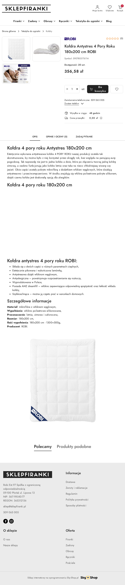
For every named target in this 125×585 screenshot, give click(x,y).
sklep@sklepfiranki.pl (14, 506)
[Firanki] (19, 21)
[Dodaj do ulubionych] (116, 89)
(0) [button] (121, 38)
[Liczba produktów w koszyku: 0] (120, 8)
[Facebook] (5, 521)
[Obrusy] (50, 21)
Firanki (69, 539)
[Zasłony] (34, 21)
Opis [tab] (35, 136)
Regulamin (71, 494)
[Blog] (109, 21)
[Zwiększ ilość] (77, 89)
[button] (16, 48)
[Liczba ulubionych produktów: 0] (110, 8)
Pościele (70, 563)
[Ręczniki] (65, 21)
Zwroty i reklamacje (76, 488)
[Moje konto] (97, 8)
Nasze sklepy (10, 545)
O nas (6, 539)
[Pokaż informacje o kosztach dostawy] (101, 118)
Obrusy (70, 551)
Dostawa (70, 482)
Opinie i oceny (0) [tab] (57, 136)
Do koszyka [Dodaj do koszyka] (98, 89)
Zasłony (70, 545)
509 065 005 (11, 512)
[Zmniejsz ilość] (67, 89)
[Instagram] (11, 521)
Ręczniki (70, 557)
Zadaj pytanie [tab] (84, 136)
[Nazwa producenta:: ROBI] (70, 38)
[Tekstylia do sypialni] (89, 21)
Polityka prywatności (77, 499)
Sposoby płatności (76, 505)
